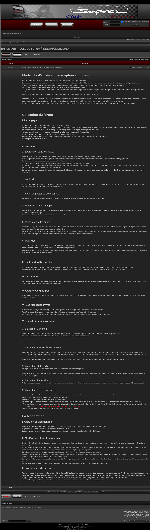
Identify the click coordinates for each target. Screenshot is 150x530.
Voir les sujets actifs (29, 42)
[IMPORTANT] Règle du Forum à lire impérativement (48, 67)
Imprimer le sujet (7, 59)
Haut (10, 487)
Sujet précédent (135, 59)
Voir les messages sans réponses (11, 42)
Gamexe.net (89, 526)
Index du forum (6, 33)
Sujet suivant (145, 59)
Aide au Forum (16, 33)
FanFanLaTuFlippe (81, 527)
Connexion (76, 37)
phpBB (69, 525)
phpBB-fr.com (79, 529)
